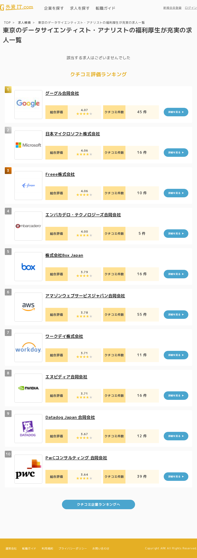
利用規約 (47, 548)
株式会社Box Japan (65, 255)
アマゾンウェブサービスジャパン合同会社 (87, 295)
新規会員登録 (172, 8)
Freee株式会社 (60, 174)
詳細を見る (174, 111)
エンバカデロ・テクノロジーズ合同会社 (84, 214)
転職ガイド (106, 8)
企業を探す (54, 8)
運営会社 (11, 548)
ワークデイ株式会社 (65, 336)
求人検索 (24, 22)
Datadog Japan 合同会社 (71, 417)
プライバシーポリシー (72, 548)
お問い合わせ (100, 548)
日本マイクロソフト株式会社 (73, 133)
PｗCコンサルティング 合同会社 (77, 457)
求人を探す (80, 8)
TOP (7, 22)
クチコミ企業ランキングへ (98, 504)
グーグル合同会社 (62, 93)
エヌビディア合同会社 (67, 376)
